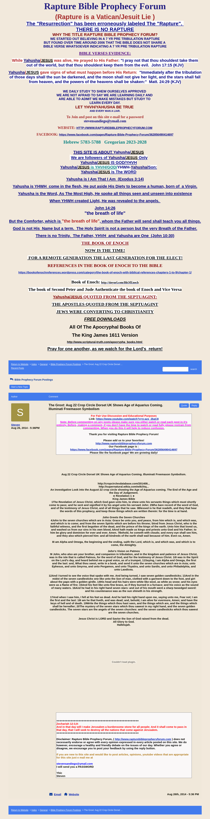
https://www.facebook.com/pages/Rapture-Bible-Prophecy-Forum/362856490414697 (123, 449)
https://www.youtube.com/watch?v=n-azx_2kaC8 (127, 418)
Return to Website (20, 364)
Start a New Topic (19, 387)
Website (74, 794)
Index (34, 364)
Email (57, 794)
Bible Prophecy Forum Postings (66, 364)
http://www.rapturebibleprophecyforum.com (124, 443)
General (44, 364)
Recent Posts (17, 368)
